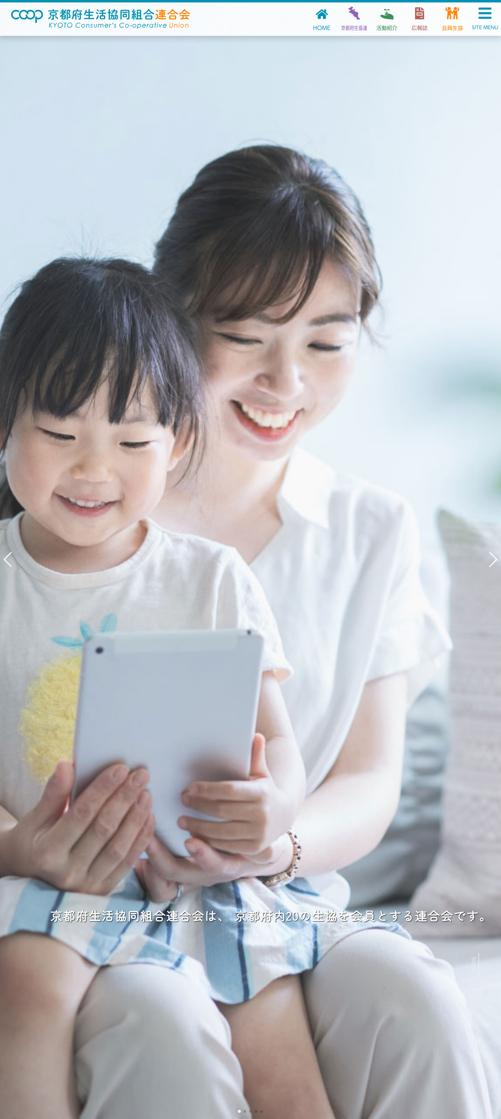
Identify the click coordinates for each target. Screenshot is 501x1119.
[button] (239, 1111)
